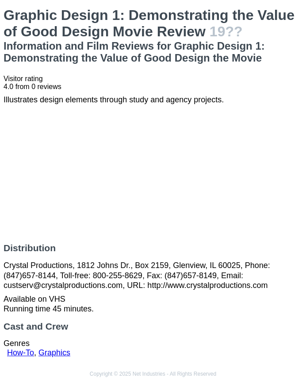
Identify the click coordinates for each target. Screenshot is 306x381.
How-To (20, 352)
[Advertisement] (153, 174)
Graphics (54, 352)
